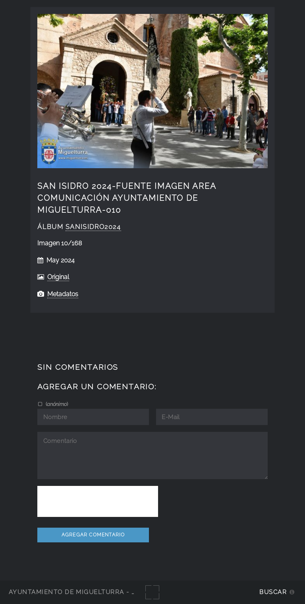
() (56, 404)
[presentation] (97, 501)
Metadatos (62, 294)
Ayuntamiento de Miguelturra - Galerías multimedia (109, 591)
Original (58, 277)
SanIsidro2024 (93, 227)
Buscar (273, 591)
